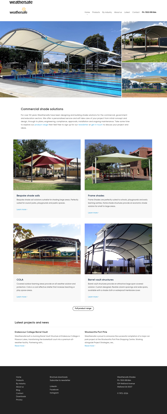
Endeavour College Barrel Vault (31, 332)
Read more (19, 346)
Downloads (21, 397)
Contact (136, 12)
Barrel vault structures (100, 280)
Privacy (19, 400)
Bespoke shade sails (28, 196)
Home (87, 12)
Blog (18, 390)
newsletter (83, 125)
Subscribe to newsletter (60, 380)
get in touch (97, 125)
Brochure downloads (59, 377)
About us (118, 12)
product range (41, 125)
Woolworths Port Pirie (96, 332)
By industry (107, 12)
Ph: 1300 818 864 (124, 380)
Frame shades (96, 196)
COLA (20, 280)
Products (96, 12)
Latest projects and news (32, 322)
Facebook (54, 390)
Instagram (54, 393)
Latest (127, 12)
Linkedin (53, 386)
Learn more (21, 210)
